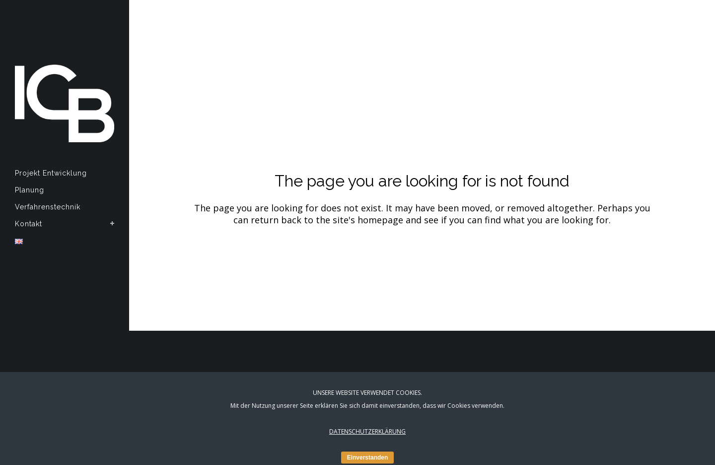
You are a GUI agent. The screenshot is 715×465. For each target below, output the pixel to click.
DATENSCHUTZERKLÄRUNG (367, 431)
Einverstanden (367, 457)
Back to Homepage (422, 261)
